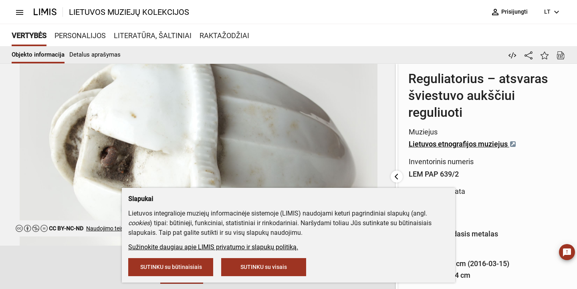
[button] (44, 268)
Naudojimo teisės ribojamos (120, 228)
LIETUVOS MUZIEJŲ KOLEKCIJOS (129, 12)
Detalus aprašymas (95, 54)
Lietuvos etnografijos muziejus (246, 110)
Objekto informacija (38, 54)
